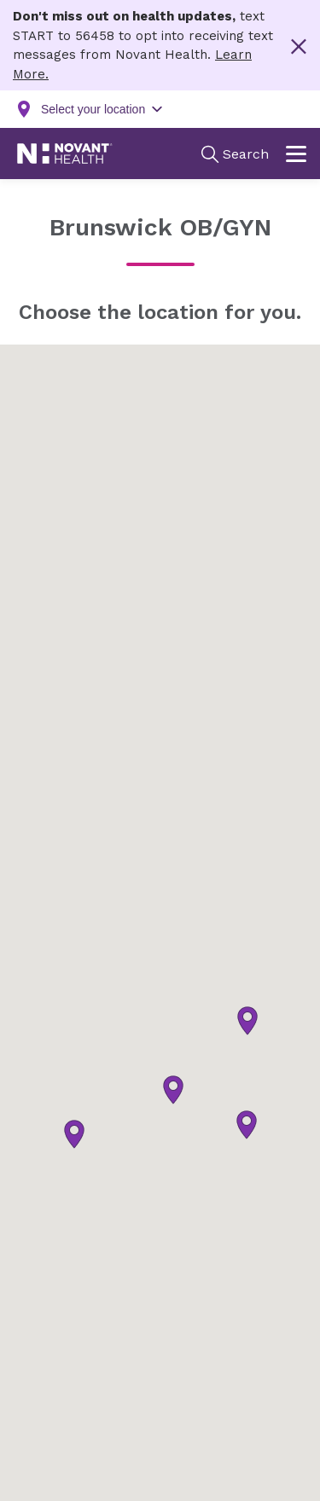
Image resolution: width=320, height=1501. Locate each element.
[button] (247, 1125)
